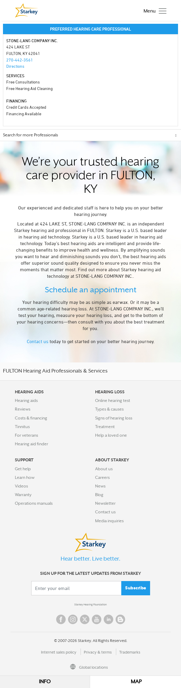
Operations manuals (34, 503)
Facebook (61, 619)
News (100, 486)
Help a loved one (111, 435)
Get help (23, 468)
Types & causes (109, 409)
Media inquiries (109, 520)
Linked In (108, 619)
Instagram (73, 619)
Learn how (24, 477)
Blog (99, 494)
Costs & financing (31, 418)
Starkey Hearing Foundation (90, 604)
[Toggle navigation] (153, 10)
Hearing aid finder (31, 443)
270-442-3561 (19, 59)
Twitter (84, 619)
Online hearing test (112, 400)
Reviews (22, 409)
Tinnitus (22, 426)
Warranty (23, 494)
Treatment (105, 426)
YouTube (96, 619)
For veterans (26, 435)
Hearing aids (26, 400)
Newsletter (105, 503)
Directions (15, 66)
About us (104, 468)
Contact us (37, 341)
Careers (102, 477)
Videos (21, 486)
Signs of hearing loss (113, 418)
